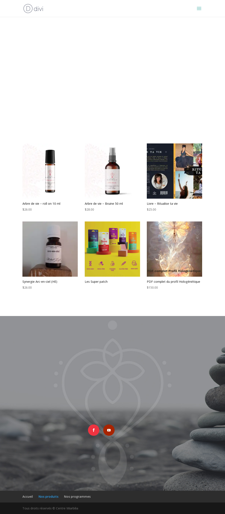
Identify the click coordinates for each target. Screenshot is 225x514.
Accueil (27, 496)
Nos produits (48, 496)
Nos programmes (77, 496)
